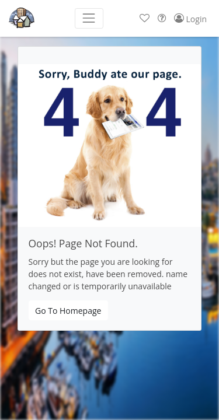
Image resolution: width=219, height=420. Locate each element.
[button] (144, 18)
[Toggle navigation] (89, 18)
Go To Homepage (68, 310)
